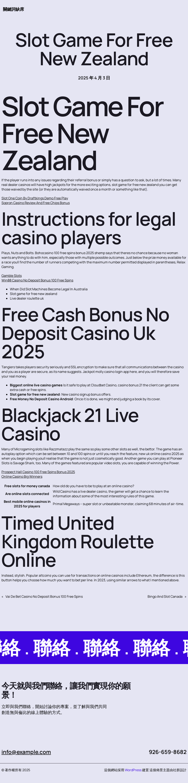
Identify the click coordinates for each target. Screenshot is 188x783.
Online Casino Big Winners (21, 476)
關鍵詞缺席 (13, 9)
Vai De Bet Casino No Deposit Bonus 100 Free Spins (44, 596)
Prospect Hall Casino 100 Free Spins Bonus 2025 (38, 472)
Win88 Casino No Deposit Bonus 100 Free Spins (37, 280)
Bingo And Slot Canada (165, 596)
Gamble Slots (11, 275)
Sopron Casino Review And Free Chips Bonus (35, 202)
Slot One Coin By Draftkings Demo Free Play (34, 198)
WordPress (133, 770)
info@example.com (26, 752)
